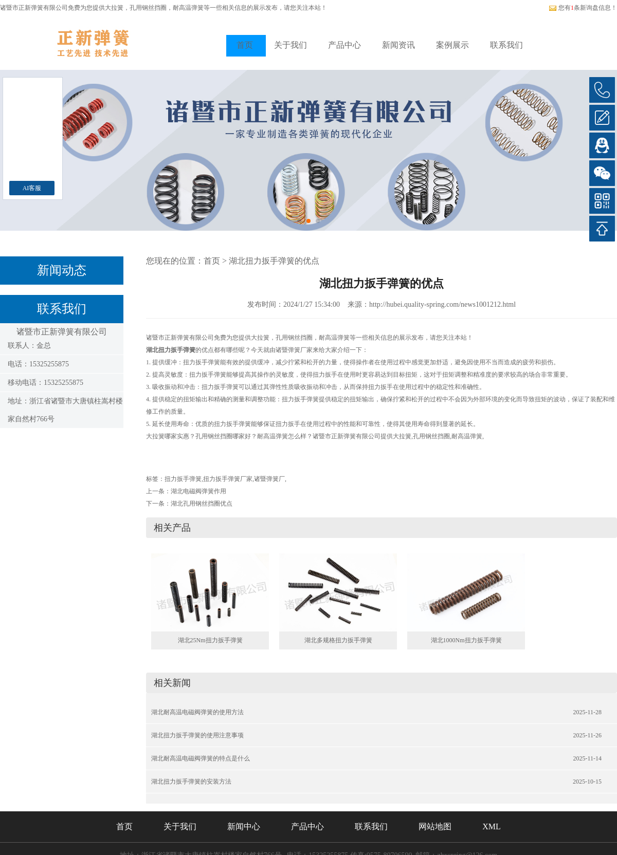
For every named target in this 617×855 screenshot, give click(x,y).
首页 (245, 45)
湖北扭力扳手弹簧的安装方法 (191, 781)
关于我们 (290, 45)
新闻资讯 (398, 45)
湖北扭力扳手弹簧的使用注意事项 (197, 735)
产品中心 (344, 45)
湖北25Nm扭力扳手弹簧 (210, 640)
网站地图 (435, 826)
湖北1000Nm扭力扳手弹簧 (466, 640)
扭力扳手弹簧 (183, 478)
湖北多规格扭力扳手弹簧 (338, 640)
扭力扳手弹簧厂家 (227, 478)
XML (491, 826)
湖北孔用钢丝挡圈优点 (201, 503)
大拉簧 (114, 7)
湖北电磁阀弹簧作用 (198, 491)
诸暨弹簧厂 (269, 478)
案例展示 (452, 45)
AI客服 (32, 188)
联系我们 (506, 45)
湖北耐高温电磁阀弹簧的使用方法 (197, 712)
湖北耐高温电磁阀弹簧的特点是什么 (200, 758)
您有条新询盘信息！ (583, 7)
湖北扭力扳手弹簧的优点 (274, 260)
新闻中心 (243, 826)
